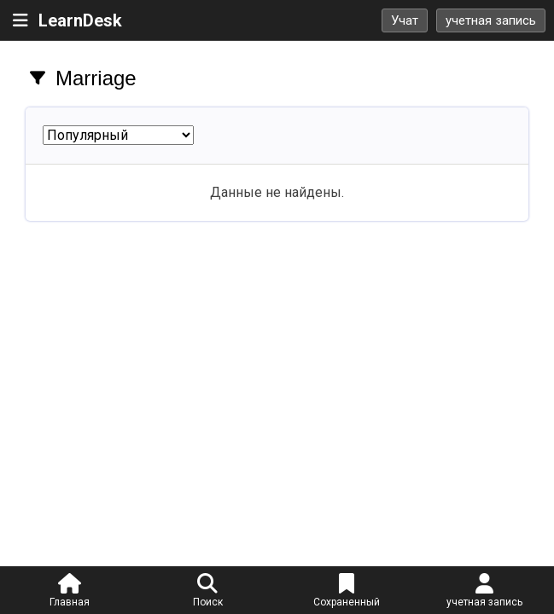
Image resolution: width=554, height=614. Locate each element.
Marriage (96, 78)
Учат (404, 20)
